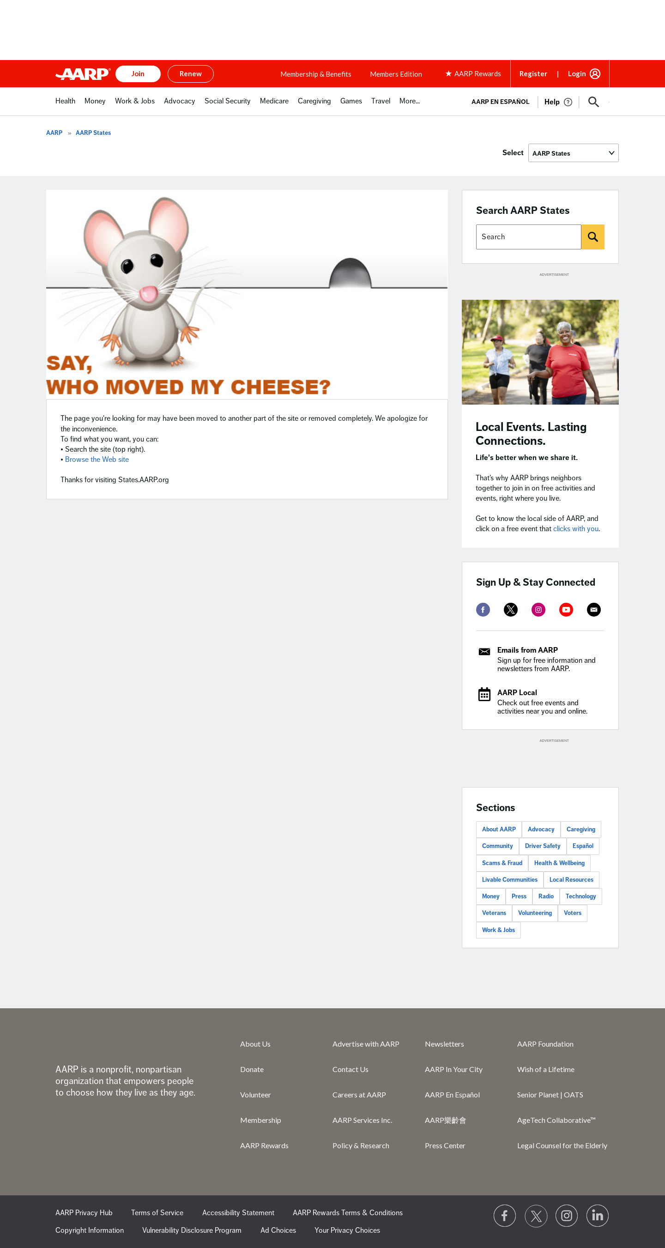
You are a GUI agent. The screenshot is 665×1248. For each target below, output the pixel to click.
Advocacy (541, 829)
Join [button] (138, 73)
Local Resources (571, 880)
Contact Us (350, 1069)
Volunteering (535, 913)
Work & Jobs (498, 930)
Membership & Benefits (315, 74)
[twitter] (511, 610)
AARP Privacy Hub (84, 1213)
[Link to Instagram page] (567, 1216)
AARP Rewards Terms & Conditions (348, 1213)
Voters (572, 913)
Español (583, 846)
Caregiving (581, 829)
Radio (546, 896)
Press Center (445, 1145)
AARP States (93, 133)
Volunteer (255, 1094)
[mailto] (594, 610)
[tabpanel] (536, 101)
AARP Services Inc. (362, 1119)
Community (497, 846)
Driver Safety (543, 846)
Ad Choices (278, 1230)
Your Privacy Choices (347, 1230)
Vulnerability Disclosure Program (192, 1230)
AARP (54, 133)
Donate (252, 1069)
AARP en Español (501, 102)
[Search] (593, 236)
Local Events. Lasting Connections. (531, 433)
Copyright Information (89, 1230)
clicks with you (575, 528)
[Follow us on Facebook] (505, 1216)
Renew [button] (191, 73)
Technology (581, 896)
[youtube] (566, 610)
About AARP (499, 829)
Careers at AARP (359, 1094)
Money (491, 896)
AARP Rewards (264, 1145)
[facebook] (483, 610)
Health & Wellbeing (559, 863)
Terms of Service (157, 1213)
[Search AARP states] (528, 236)
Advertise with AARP (365, 1043)
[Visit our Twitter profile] (536, 1216)
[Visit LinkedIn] (598, 1216)
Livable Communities (510, 880)
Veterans (494, 913)
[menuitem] (65, 106)
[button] (594, 102)
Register (533, 73)
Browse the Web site (97, 459)
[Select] (573, 153)
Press (519, 896)
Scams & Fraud (502, 863)
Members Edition (396, 74)
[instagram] (538, 610)
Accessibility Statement (238, 1213)
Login (577, 73)
